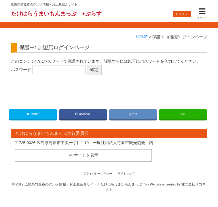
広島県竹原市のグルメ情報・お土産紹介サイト (44, 4)
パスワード (48, 70)
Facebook (83, 114)
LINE (183, 114)
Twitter (32, 114)
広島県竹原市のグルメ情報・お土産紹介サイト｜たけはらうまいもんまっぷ (83, 184)
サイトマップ (126, 173)
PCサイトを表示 (83, 155)
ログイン (182, 14)
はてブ (133, 114)
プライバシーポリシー (97, 173)
